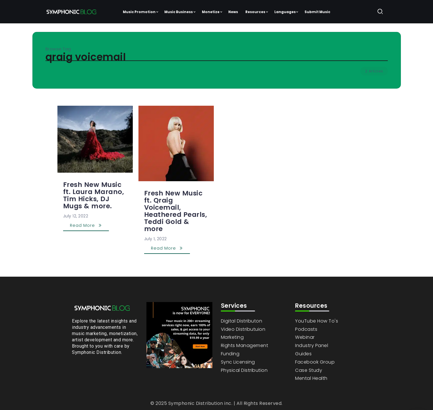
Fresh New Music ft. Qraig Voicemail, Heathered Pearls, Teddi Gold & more (175, 211)
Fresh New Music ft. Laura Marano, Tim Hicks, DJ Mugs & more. (93, 195)
